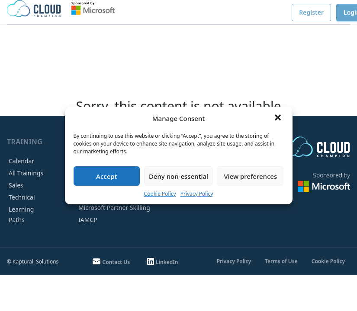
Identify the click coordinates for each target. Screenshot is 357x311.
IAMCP (87, 220)
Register (311, 12)
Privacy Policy (196, 193)
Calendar (21, 161)
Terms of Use (281, 261)
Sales (16, 185)
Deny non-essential (178, 176)
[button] (278, 118)
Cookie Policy (160, 193)
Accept (106, 176)
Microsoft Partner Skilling (114, 207)
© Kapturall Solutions (32, 261)
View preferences (250, 176)
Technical (22, 197)
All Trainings (26, 173)
